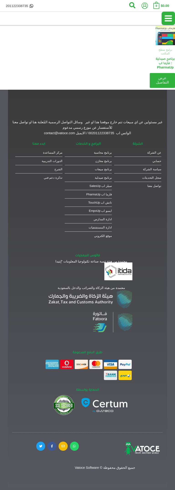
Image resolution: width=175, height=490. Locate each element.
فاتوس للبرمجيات (87, 255)
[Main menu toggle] (168, 18)
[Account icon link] (144, 5)
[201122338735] (20, 6)
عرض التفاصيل (162, 80)
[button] (132, 5)
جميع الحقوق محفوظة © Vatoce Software (105, 467)
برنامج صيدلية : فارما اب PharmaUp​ (165, 63)
